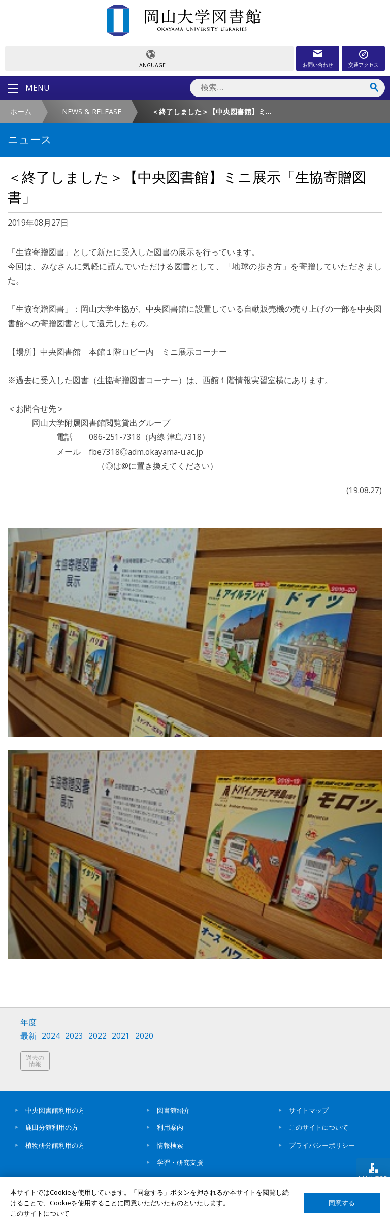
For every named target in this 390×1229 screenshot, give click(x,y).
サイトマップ (309, 1110)
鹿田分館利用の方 (51, 1127)
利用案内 (170, 1127)
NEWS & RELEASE (91, 111)
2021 (121, 1036)
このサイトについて (318, 1127)
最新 (28, 1036)
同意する (342, 1203)
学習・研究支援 (180, 1162)
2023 (74, 1036)
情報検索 (170, 1145)
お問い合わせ (318, 64)
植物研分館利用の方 (55, 1145)
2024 (51, 1036)
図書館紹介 (173, 1110)
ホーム (20, 111)
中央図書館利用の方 (55, 1110)
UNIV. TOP (373, 1178)
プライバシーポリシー (322, 1145)
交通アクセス (363, 64)
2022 (97, 1036)
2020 (144, 1036)
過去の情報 (35, 1061)
